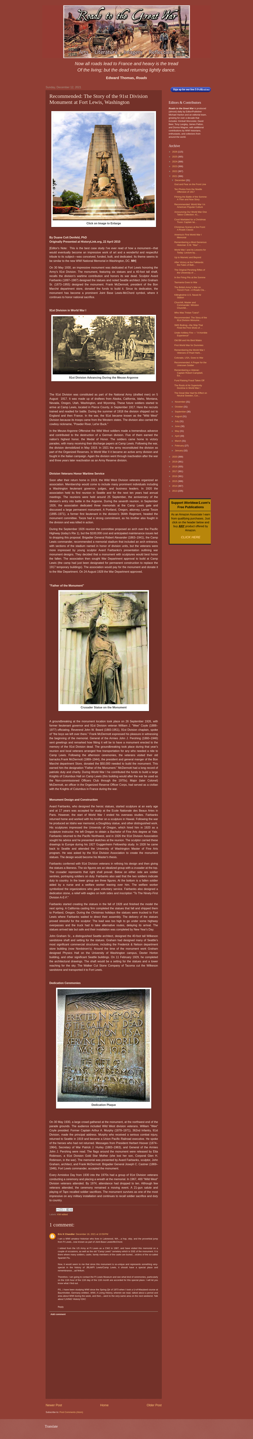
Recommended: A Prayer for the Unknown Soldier (190, 363)
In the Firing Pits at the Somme (189, 277)
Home (104, 1405)
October (179, 406)
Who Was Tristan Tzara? (186, 312)
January (179, 450)
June (177, 426)
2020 (175, 456)
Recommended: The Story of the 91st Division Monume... (190, 319)
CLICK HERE (190, 537)
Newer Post (54, 1405)
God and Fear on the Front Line (190, 184)
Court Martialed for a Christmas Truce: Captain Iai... (190, 220)
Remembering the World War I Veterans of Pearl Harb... (189, 351)
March (178, 441)
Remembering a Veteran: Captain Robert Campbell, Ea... (188, 373)
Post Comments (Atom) (71, 1412)
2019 (175, 461)
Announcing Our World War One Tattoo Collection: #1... (190, 213)
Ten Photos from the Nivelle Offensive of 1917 (188, 190)
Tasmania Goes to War (185, 282)
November (180, 401)
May (177, 431)
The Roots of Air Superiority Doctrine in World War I (188, 386)
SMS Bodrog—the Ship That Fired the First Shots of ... (188, 326)
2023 (175, 166)
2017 (175, 471)
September (181, 411)
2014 (175, 486)
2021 (175, 176)
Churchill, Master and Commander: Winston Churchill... (186, 305)
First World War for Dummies (188, 345)
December (180, 180)
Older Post (154, 1405)
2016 (175, 476)
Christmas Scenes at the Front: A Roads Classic (189, 228)
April (177, 436)
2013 (175, 491)
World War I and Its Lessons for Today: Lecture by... (190, 251)
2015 (175, 481)
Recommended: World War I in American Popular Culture (189, 205)
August (179, 416)
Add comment (58, 1314)
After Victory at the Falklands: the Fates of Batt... (189, 263)
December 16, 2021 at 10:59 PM (92, 1234)
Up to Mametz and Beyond (187, 257)
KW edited (62, 1214)
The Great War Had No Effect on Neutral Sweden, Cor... (190, 394)
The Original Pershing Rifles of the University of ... (189, 271)
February (179, 445)
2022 (175, 171)
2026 (175, 151)
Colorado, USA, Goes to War (188, 357)
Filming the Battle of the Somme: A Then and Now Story (190, 198)
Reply (61, 1307)
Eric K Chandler (66, 1234)
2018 (175, 466)
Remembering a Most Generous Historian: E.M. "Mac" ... (190, 243)
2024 (175, 161)
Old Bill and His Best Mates (188, 340)
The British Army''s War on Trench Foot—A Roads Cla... (190, 288)
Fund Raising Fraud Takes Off (189, 380)
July (177, 421)
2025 (175, 156)
